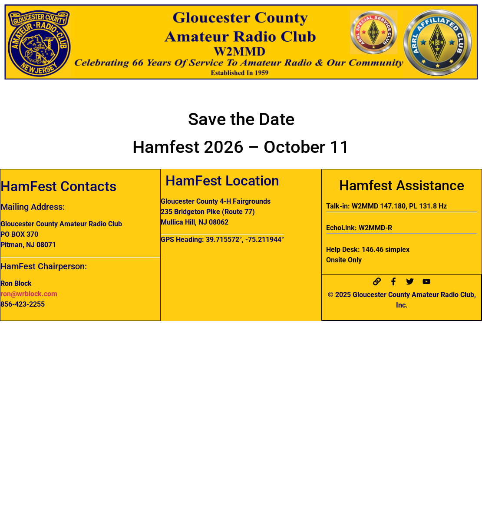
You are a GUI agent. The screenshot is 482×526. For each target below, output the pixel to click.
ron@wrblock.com (28, 294)
